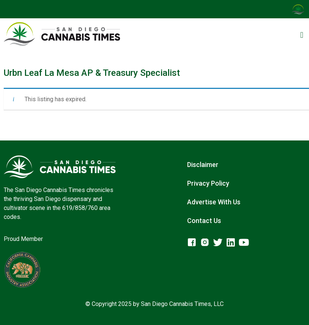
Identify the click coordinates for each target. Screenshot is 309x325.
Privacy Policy (208, 183)
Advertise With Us (213, 202)
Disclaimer (202, 164)
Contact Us (204, 221)
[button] (301, 35)
